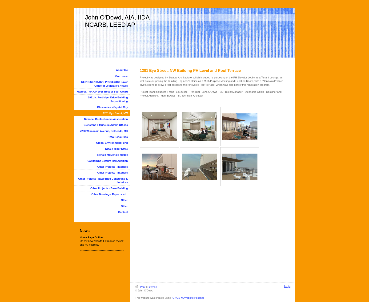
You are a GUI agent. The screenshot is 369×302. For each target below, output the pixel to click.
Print (140, 287)
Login (287, 286)
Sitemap (152, 287)
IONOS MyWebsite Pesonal (188, 297)
